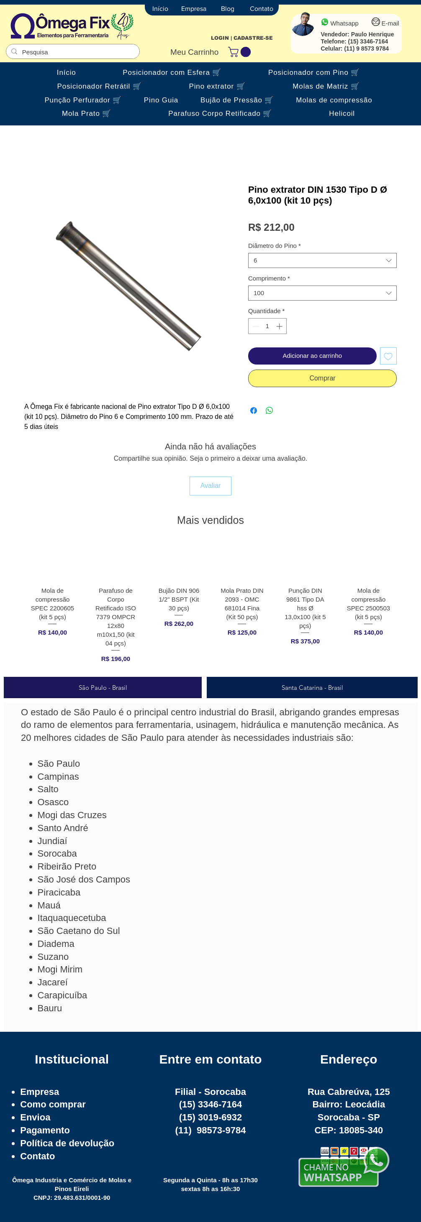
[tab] (103, 687)
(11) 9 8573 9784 (366, 48)
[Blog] (227, 9)
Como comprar (52, 1104)
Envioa (35, 1117)
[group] (210, 606)
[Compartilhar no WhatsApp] (269, 411)
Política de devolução (67, 1143)
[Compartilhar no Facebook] (254, 411)
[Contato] (261, 9)
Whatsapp (344, 23)
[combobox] (322, 260)
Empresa (39, 1092)
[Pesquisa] (72, 52)
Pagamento (45, 1130)
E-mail (390, 23)
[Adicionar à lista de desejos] (388, 356)
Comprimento (269, 278)
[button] (240, 52)
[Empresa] (193, 9)
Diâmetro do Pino (274, 245)
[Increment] (280, 326)
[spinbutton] (268, 326)
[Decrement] (255, 326)
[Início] (160, 9)
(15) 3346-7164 (368, 41)
